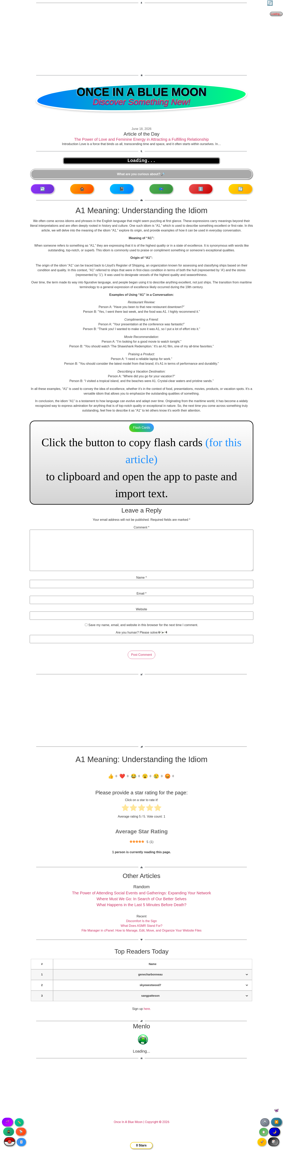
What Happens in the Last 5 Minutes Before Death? (142, 905)
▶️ (276, 1122)
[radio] (125, 808)
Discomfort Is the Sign (141, 921)
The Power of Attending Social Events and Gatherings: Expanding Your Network (141, 893)
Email (142, 593)
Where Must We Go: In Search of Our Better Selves (141, 899)
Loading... (141, 1051)
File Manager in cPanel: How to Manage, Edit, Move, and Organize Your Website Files (142, 930)
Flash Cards (141, 427)
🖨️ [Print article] (264, 1122)
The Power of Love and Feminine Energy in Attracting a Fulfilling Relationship (141, 139)
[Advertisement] (141, 36)
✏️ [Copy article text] (19, 1122)
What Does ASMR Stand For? (142, 925)
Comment (141, 527)
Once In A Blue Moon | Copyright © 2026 (141, 1122)
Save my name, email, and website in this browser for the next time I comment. (143, 625)
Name (141, 577)
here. (147, 1008)
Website (141, 609)
